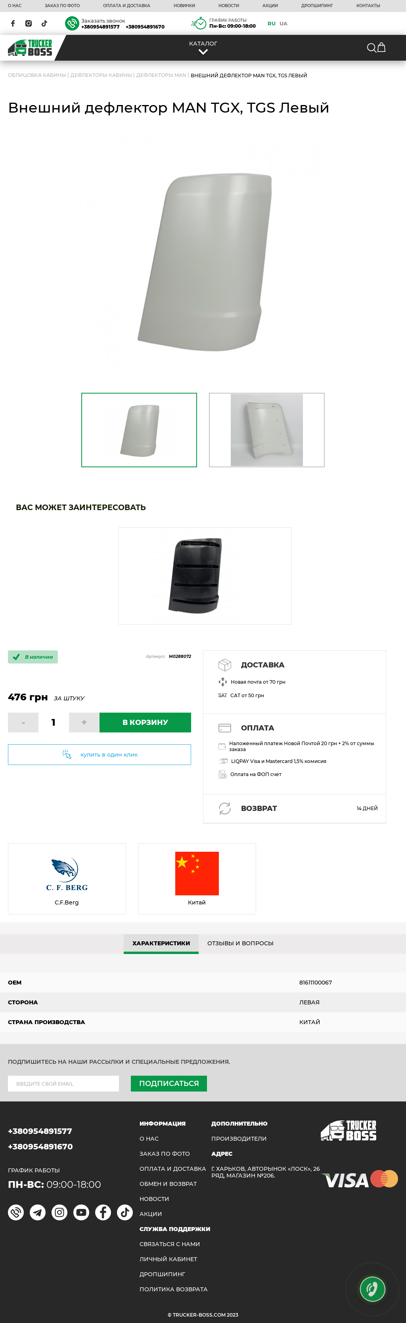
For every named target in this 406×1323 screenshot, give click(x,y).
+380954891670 (145, 27)
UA (283, 23)
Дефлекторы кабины (101, 75)
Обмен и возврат (168, 1184)
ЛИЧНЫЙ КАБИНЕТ (168, 1259)
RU (272, 23)
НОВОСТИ (228, 6)
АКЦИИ (270, 6)
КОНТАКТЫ (368, 6)
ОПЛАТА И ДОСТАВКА (126, 6)
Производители (239, 1139)
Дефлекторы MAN (161, 75)
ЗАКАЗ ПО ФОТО (62, 6)
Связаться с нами (170, 1244)
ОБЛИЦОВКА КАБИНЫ (37, 75)
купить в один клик (109, 754)
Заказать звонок (103, 20)
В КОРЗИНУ (145, 722)
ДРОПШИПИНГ (317, 6)
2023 (232, 1315)
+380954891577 (100, 27)
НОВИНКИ (184, 6)
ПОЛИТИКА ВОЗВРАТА (174, 1289)
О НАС (14, 6)
